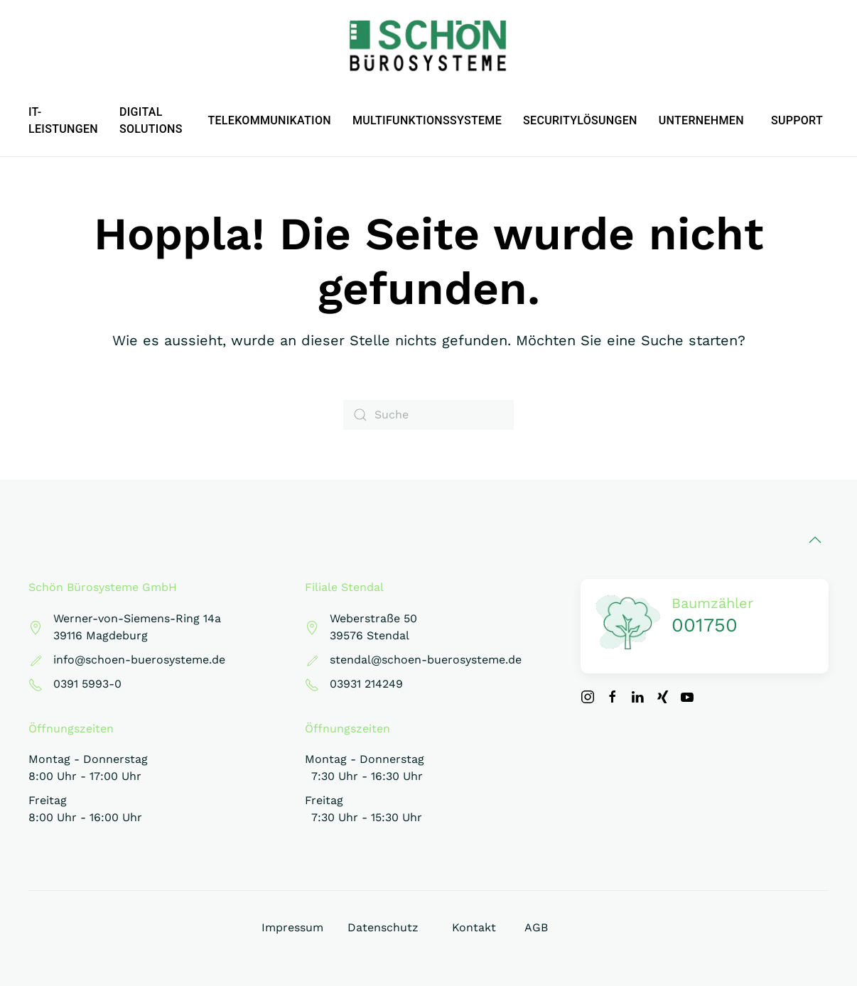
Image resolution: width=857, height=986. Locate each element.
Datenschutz (383, 927)
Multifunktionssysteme (427, 120)
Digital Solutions (151, 120)
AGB (536, 927)
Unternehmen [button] (701, 120)
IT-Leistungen (63, 120)
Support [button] (797, 120)
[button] (815, 540)
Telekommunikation (269, 120)
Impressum (292, 927)
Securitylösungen (580, 120)
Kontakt (474, 927)
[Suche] (428, 415)
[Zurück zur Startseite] (428, 46)
